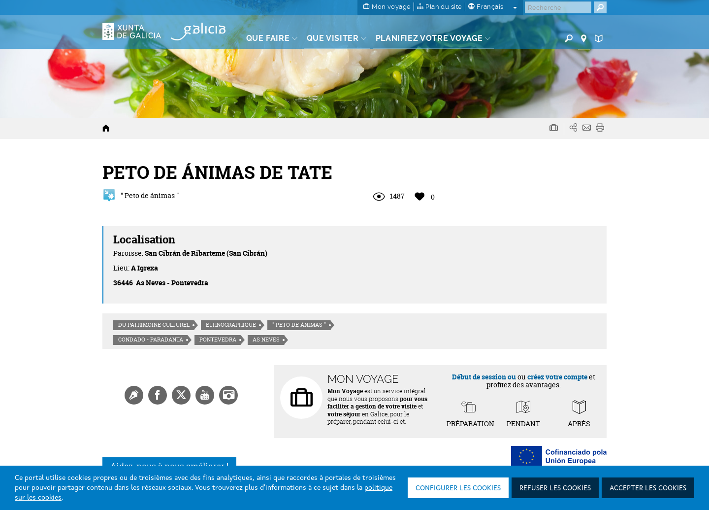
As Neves (266, 339)
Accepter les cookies (648, 488)
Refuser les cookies (555, 488)
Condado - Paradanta (150, 339)
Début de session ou (484, 376)
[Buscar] (558, 7)
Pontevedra (217, 339)
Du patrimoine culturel (154, 325)
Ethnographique (231, 325)
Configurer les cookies (458, 488)
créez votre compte (557, 376)
